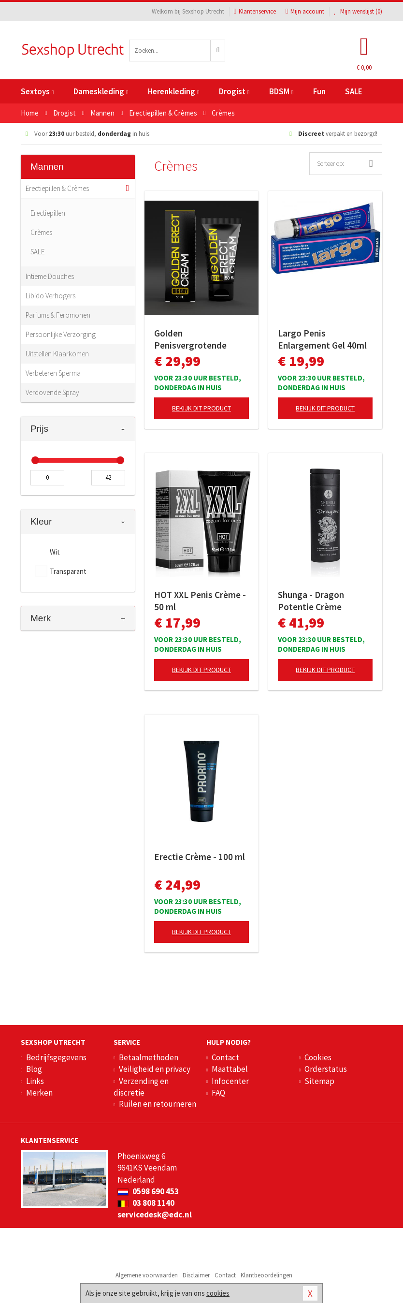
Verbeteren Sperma (53, 373)
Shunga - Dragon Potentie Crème (311, 601)
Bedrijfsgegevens (56, 1057)
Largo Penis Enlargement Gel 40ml (322, 339)
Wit (55, 551)
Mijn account (305, 11)
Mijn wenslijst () (358, 11)
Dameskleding (100, 91)
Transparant (68, 571)
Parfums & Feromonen (58, 315)
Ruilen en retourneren (157, 1103)
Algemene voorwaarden (146, 1275)
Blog (34, 1069)
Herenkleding (173, 91)
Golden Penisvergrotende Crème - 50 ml (190, 339)
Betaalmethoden (148, 1057)
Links (35, 1081)
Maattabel (230, 1069)
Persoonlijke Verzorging (61, 334)
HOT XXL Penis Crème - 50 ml (200, 601)
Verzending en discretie (141, 1087)
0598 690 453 (148, 1191)
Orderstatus (325, 1069)
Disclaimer (196, 1275)
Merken (39, 1092)
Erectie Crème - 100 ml (199, 857)
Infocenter (230, 1081)
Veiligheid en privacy (154, 1069)
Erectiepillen (47, 213)
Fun (319, 91)
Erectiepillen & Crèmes (57, 188)
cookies (218, 1293)
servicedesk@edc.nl (154, 1214)
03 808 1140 (145, 1203)
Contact (225, 1057)
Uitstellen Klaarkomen (57, 353)
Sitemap (319, 1081)
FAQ (218, 1092)
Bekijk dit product (201, 408)
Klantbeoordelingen (266, 1275)
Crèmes (41, 232)
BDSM (281, 91)
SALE (353, 91)
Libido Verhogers (50, 295)
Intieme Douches (50, 276)
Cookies (317, 1057)
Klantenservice (255, 11)
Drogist (234, 91)
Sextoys (37, 91)
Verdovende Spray (52, 392)
